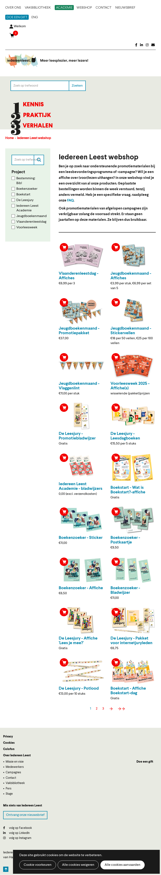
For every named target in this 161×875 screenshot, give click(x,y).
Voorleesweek (26, 227)
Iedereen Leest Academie (27, 208)
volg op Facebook (17, 827)
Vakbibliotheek (38, 7)
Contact (104, 7)
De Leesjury (25, 200)
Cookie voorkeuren (38, 865)
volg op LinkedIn (16, 833)
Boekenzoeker (26, 189)
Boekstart (23, 194)
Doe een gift (16, 17)
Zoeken (77, 85)
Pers (8, 788)
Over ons (13, 7)
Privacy (8, 736)
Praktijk (37, 115)
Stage (9, 793)
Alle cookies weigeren (78, 865)
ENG (34, 17)
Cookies (9, 742)
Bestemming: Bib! (25, 181)
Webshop (84, 7)
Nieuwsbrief (125, 7)
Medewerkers (15, 767)
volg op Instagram (17, 838)
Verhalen (38, 126)
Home (9, 138)
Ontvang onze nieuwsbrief (25, 815)
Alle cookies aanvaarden (122, 865)
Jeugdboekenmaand (30, 216)
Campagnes (13, 772)
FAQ (70, 200)
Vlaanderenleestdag (30, 222)
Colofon (8, 749)
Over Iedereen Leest (17, 755)
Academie (64, 7)
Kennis (33, 105)
